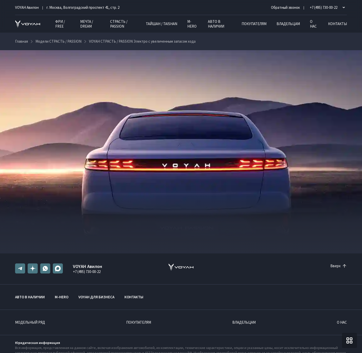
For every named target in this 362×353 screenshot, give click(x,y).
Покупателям (254, 23)
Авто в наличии (216, 24)
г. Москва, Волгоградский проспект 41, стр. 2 (83, 7)
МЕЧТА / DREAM (86, 24)
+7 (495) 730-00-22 (87, 271)
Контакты (337, 23)
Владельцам (288, 23)
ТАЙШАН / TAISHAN (161, 23)
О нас (313, 24)
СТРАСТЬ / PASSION (118, 24)
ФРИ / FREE (60, 24)
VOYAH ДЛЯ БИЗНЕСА (96, 297)
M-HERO (192, 24)
